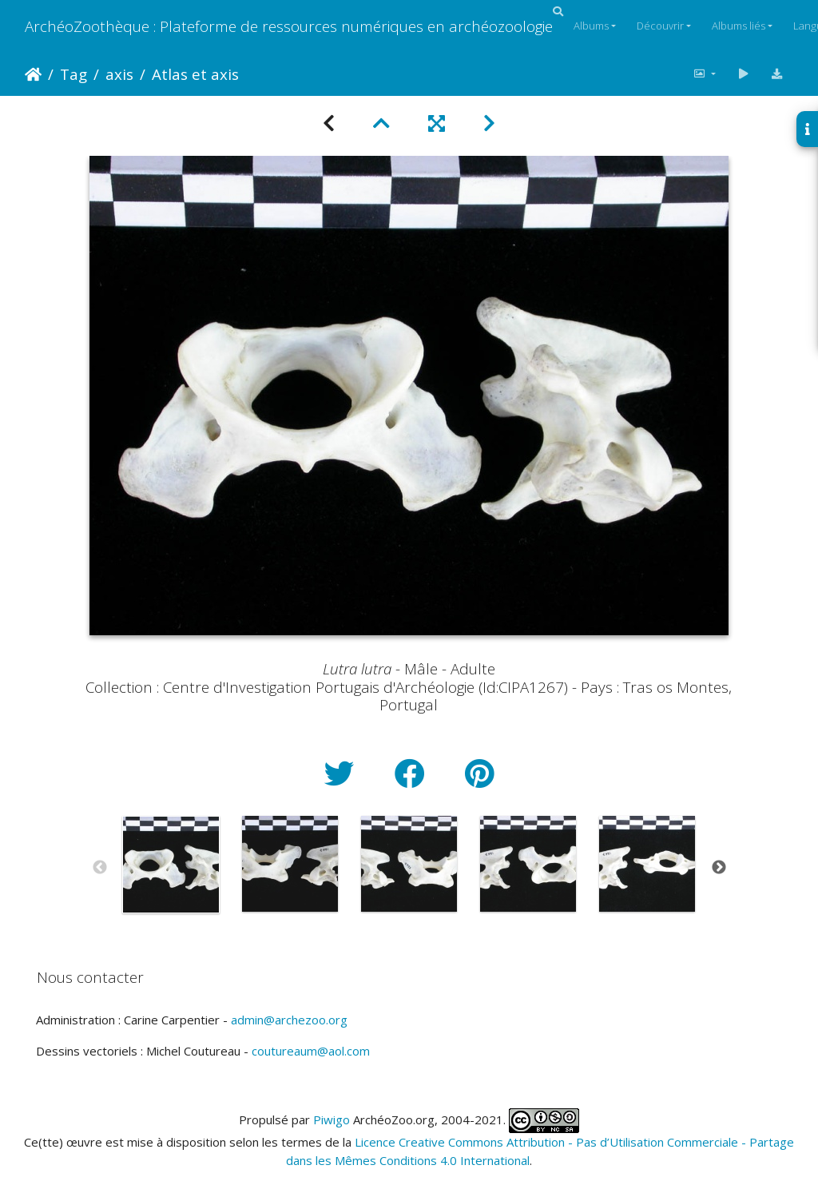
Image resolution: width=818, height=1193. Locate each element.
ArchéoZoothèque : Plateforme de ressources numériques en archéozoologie (289, 26)
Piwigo (331, 1119)
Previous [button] (100, 868)
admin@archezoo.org (289, 1020)
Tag (73, 74)
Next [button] (719, 868)
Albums (591, 25)
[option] (171, 864)
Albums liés (738, 25)
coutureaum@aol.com (311, 1051)
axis (119, 74)
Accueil (33, 74)
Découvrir (660, 25)
